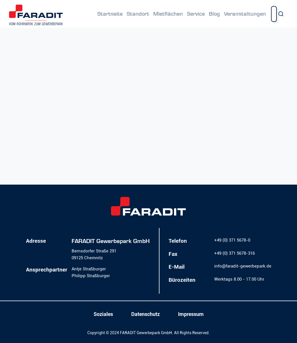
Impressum (191, 314)
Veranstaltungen (245, 14)
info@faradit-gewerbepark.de (242, 266)
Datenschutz (145, 314)
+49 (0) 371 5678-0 (232, 240)
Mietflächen (168, 14)
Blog (214, 14)
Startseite (110, 14)
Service (196, 14)
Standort (138, 14)
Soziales (103, 314)
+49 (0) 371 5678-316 (234, 253)
